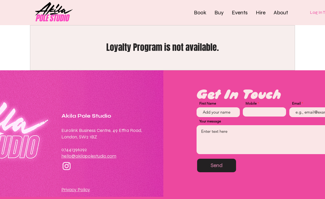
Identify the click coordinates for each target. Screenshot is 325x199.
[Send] (216, 165)
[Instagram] (66, 166)
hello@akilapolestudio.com (88, 156)
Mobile (251, 103)
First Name (207, 103)
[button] (200, 12)
